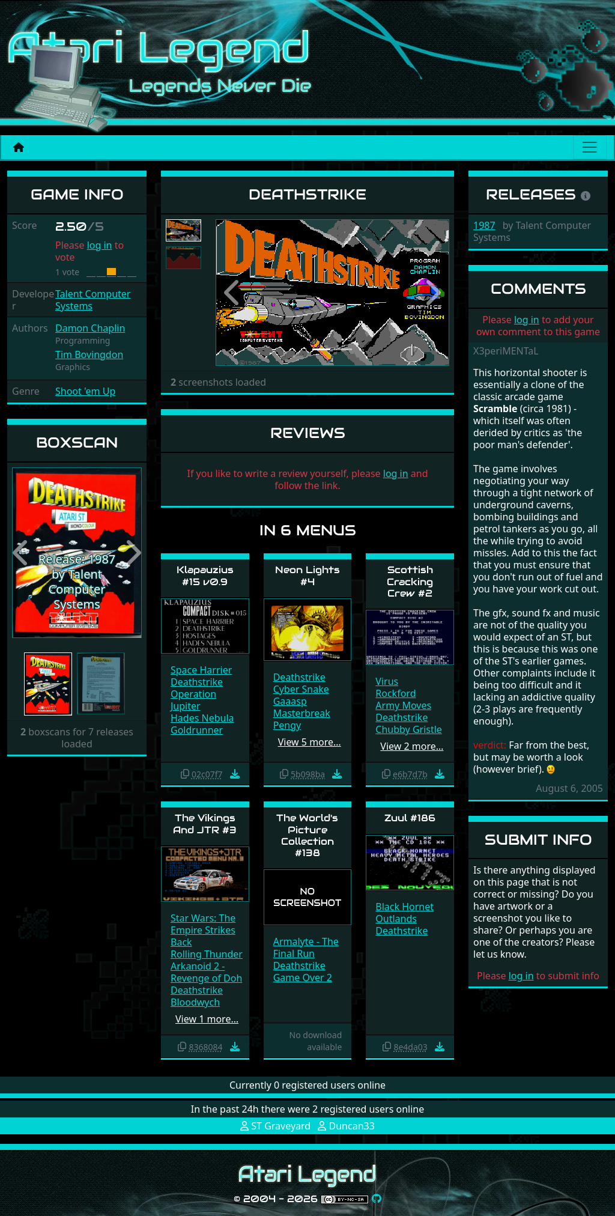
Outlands (396, 918)
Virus (386, 681)
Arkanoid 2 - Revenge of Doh (206, 972)
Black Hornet (404, 906)
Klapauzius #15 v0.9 (205, 576)
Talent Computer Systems (92, 299)
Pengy (287, 725)
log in (99, 245)
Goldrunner (197, 730)
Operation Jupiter (193, 700)
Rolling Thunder (207, 954)
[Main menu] (590, 147)
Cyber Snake (301, 689)
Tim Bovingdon (89, 354)
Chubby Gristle (408, 729)
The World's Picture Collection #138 (307, 835)
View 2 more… (411, 746)
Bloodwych (195, 1002)
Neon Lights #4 (307, 576)
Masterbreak (301, 713)
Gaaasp (290, 701)
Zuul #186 (409, 818)
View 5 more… (309, 742)
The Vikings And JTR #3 (205, 824)
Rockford (395, 693)
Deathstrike (197, 682)
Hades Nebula (202, 718)
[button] (21, 552)
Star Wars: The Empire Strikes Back (203, 930)
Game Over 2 (302, 977)
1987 (484, 225)
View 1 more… (206, 1019)
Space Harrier (201, 669)
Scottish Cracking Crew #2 (410, 581)
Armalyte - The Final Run (306, 947)
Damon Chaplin (90, 328)
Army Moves (403, 705)
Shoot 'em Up (85, 391)
